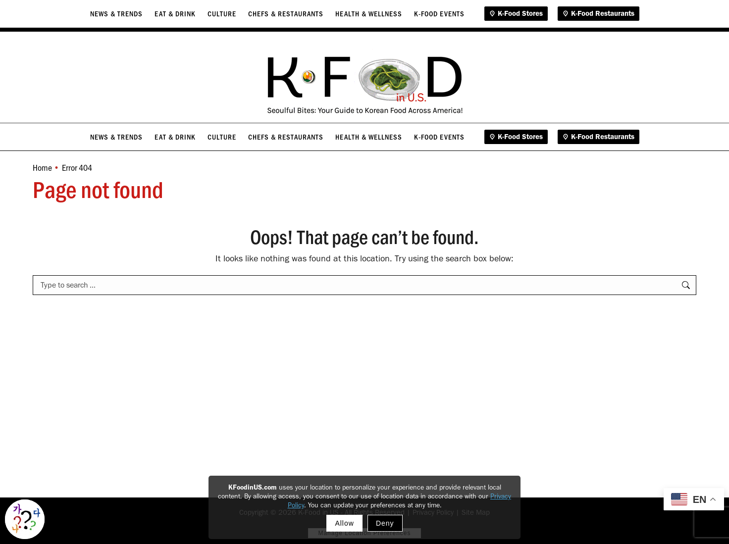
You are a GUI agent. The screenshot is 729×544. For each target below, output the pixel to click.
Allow (344, 523)
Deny (385, 523)
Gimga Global (692, 16)
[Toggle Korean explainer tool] (25, 519)
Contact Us (627, 16)
